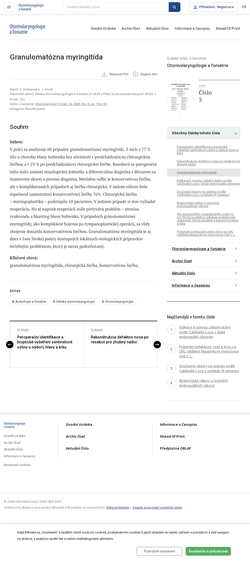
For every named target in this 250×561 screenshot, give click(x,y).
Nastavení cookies (17, 465)
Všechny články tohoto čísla (196, 133)
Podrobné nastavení (159, 551)
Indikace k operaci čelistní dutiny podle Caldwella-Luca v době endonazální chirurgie (208, 182)
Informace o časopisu (192, 28)
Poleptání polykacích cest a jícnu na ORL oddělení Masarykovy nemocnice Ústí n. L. (206, 233)
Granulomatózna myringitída (197, 172)
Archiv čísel (131, 28)
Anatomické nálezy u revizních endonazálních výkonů (198, 204)
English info (144, 74)
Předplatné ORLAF (175, 448)
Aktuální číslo (157, 28)
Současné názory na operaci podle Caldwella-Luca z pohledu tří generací (203, 193)
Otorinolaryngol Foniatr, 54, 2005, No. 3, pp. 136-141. (71, 104)
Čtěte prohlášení (117, 507)
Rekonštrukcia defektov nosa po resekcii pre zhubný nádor (120, 340)
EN (244, 7)
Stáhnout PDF (115, 74)
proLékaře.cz (28, 9)
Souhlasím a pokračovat (208, 551)
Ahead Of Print (228, 28)
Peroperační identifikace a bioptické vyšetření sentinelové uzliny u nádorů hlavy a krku (44, 342)
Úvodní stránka (103, 28)
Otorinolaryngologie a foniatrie (199, 249)
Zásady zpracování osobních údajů (157, 507)
